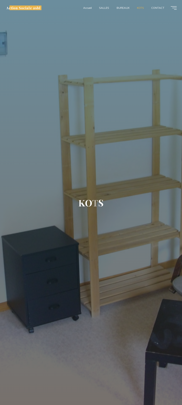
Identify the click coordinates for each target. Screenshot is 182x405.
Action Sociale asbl (23, 7)
